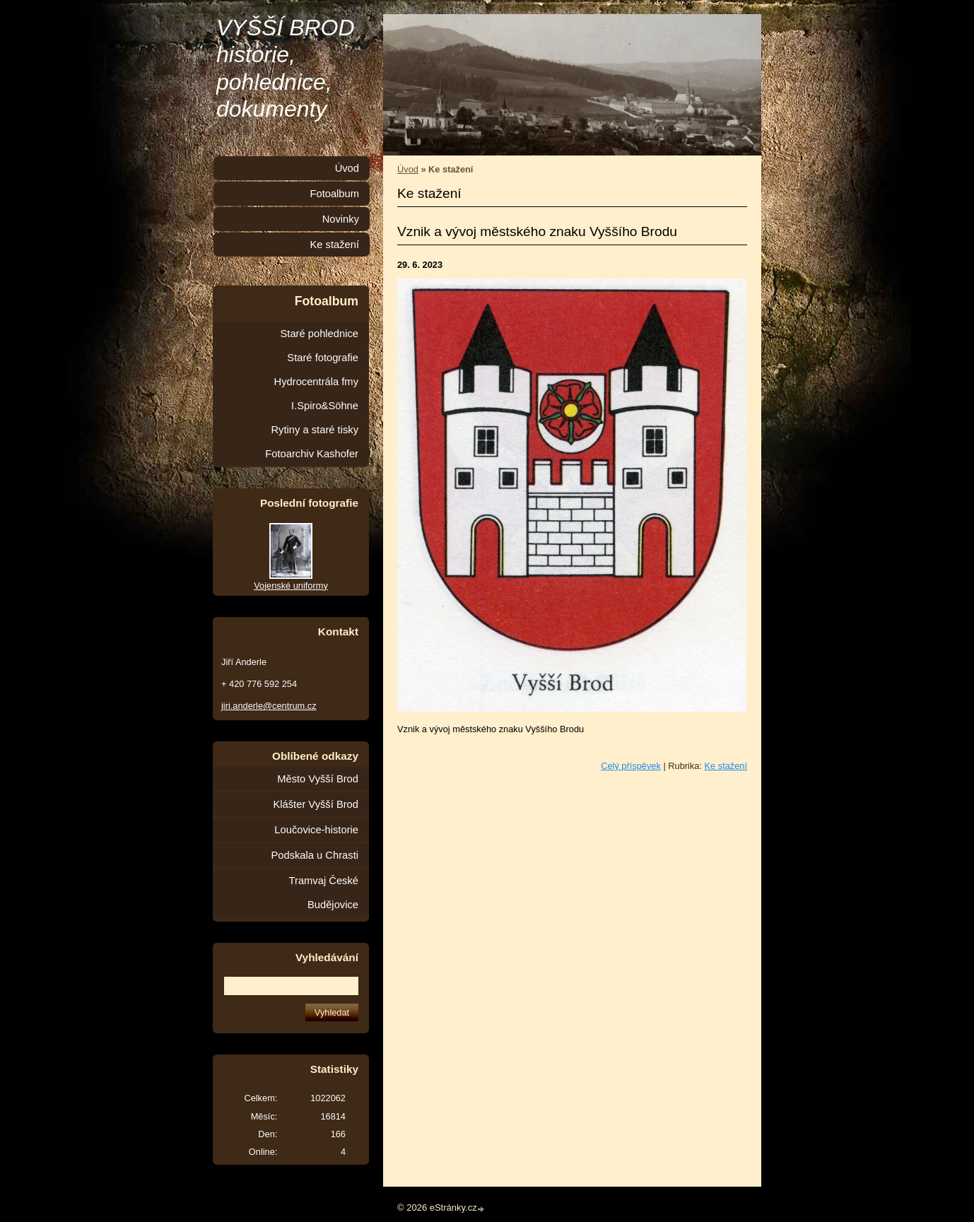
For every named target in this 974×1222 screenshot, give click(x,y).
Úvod (407, 169)
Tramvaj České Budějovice (323, 892)
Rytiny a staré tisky (314, 429)
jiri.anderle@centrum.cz (269, 705)
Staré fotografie (322, 357)
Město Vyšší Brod (317, 779)
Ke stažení (726, 765)
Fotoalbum (334, 193)
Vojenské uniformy (291, 585)
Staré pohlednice (319, 333)
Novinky (340, 219)
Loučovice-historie (316, 829)
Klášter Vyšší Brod (315, 804)
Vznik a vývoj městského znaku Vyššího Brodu (537, 231)
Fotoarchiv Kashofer (311, 453)
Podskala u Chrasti (314, 855)
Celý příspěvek (631, 765)
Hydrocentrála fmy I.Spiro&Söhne (316, 393)
